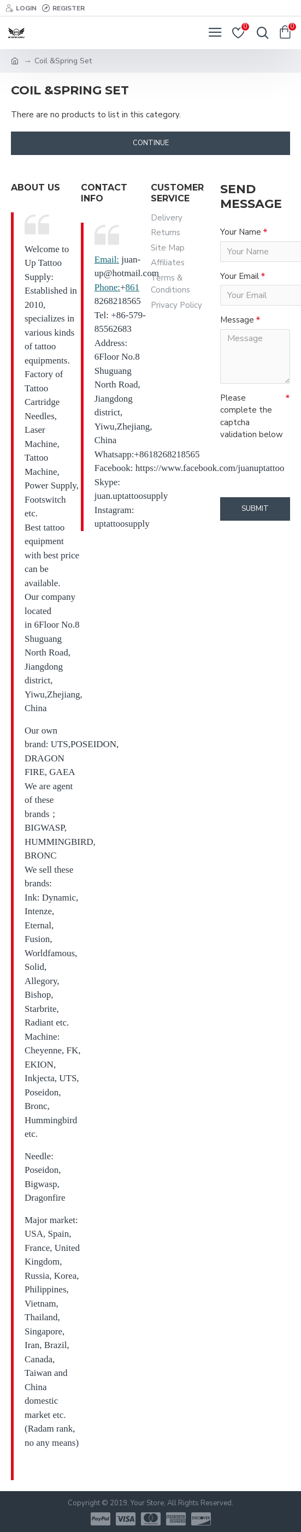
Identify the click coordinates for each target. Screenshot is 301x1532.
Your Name (240, 231)
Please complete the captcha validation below (251, 416)
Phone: (107, 287)
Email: (107, 259)
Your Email (239, 276)
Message (237, 319)
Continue (151, 143)
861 (133, 287)
